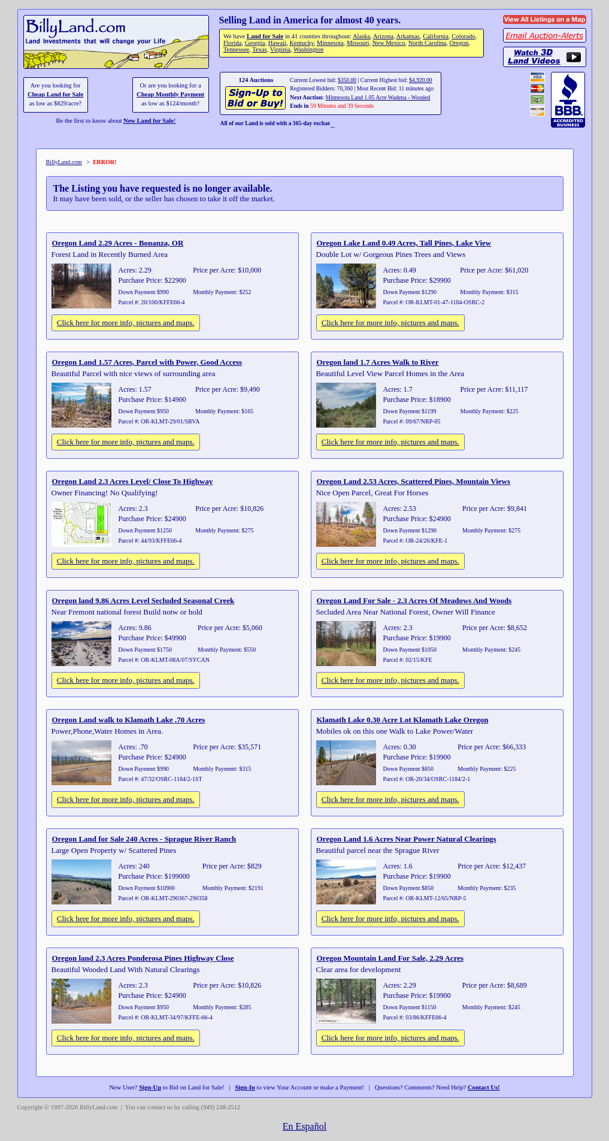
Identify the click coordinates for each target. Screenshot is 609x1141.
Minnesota (330, 43)
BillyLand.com (64, 162)
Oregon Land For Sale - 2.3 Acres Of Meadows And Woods (414, 600)
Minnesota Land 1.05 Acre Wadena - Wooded (377, 97)
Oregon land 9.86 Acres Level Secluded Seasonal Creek (143, 600)
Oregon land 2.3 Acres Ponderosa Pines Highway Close (143, 958)
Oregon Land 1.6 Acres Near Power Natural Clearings (406, 838)
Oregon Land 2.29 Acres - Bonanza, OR (118, 242)
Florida (232, 43)
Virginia (280, 49)
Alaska (361, 36)
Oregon (459, 43)
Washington (308, 49)
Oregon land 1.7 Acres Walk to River (378, 362)
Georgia (255, 43)
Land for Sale (265, 36)
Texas (259, 49)
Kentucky (301, 43)
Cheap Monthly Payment (170, 94)
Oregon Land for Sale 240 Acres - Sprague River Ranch (144, 838)
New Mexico (388, 43)
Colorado (463, 36)
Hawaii (277, 43)
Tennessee (236, 49)
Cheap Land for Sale (55, 94)
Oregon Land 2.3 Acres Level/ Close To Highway (132, 481)
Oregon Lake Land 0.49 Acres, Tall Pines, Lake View (404, 242)
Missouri (358, 43)
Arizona (383, 36)
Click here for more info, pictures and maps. (126, 322)
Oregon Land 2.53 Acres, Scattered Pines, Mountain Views (414, 481)
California (436, 36)
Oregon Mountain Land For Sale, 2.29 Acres (390, 958)
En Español (304, 1126)
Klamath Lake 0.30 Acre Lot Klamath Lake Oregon (403, 719)
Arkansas (408, 36)
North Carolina (427, 43)
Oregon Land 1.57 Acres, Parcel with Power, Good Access (147, 362)
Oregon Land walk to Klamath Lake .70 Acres (128, 719)
